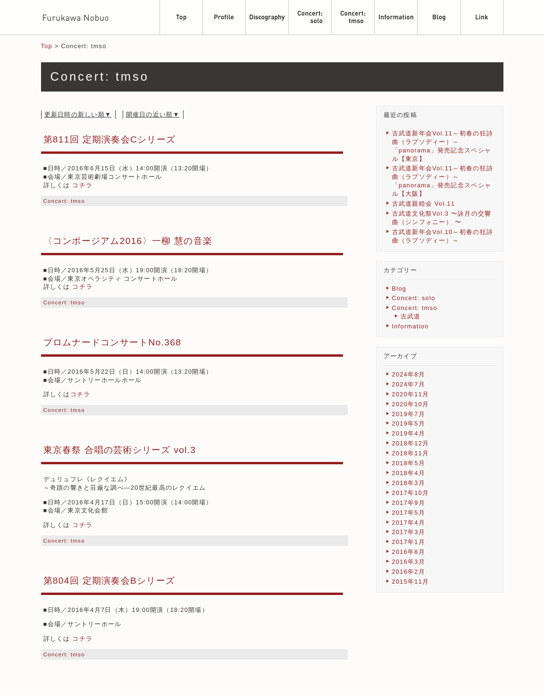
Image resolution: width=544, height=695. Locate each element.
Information (410, 326)
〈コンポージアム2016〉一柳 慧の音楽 (128, 241)
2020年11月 (410, 394)
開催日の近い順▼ (153, 114)
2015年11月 (410, 581)
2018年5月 (409, 463)
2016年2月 (409, 571)
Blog (399, 288)
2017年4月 (409, 522)
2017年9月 (409, 502)
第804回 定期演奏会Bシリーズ (109, 581)
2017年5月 (409, 512)
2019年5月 (409, 423)
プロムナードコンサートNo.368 (112, 342)
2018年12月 (410, 443)
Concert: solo (413, 297)
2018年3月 (409, 482)
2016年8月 (409, 551)
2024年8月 (409, 374)
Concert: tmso (64, 201)
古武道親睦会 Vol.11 (423, 203)
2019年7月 (409, 414)
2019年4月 (409, 433)
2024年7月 (409, 384)
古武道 (411, 316)
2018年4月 (409, 473)
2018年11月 (410, 453)
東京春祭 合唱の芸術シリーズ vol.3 (119, 450)
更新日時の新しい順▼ (78, 114)
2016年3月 (409, 561)
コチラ (82, 185)
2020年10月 (410, 404)
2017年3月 (409, 532)
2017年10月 (410, 492)
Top (46, 46)
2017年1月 (409, 541)
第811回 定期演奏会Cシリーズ (109, 139)
